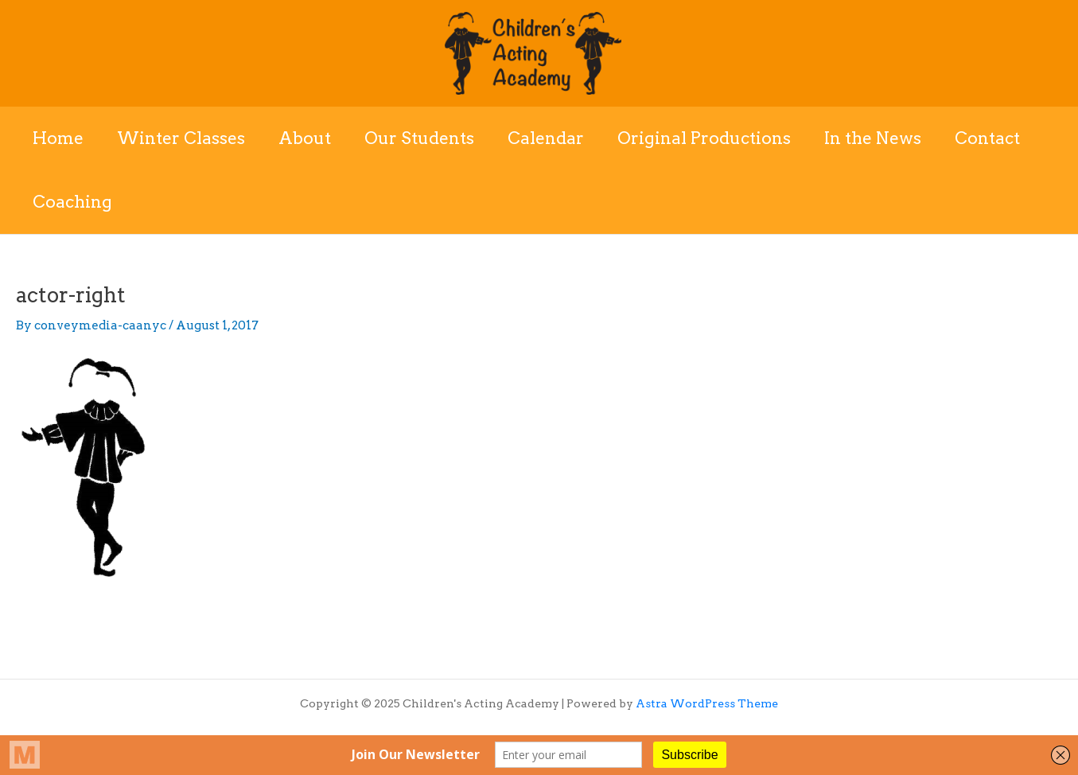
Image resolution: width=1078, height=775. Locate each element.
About (304, 138)
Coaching (72, 202)
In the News (872, 138)
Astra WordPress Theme (707, 703)
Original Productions (704, 138)
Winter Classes (181, 138)
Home (58, 138)
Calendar (546, 138)
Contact (987, 138)
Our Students (419, 138)
